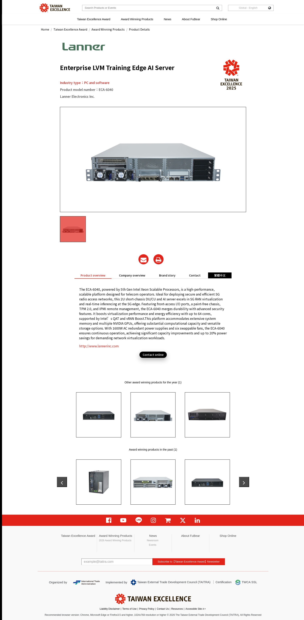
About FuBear (191, 19)
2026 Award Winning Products (115, 540)
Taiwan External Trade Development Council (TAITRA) (170, 582)
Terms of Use (129, 608)
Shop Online (219, 19)
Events (152, 545)
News (167, 19)
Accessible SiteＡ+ (195, 608)
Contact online (153, 355)
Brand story (167, 275)
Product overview (93, 275)
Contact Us (163, 608)
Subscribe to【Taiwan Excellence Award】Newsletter (189, 561)
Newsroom (152, 540)
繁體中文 (219, 275)
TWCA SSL (246, 582)
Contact (195, 275)
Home (45, 29)
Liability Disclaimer (110, 608)
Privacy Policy (146, 608)
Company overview (132, 275)
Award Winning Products (137, 19)
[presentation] (62, 482)
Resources (177, 608)
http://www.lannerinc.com (99, 345)
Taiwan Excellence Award (93, 19)
